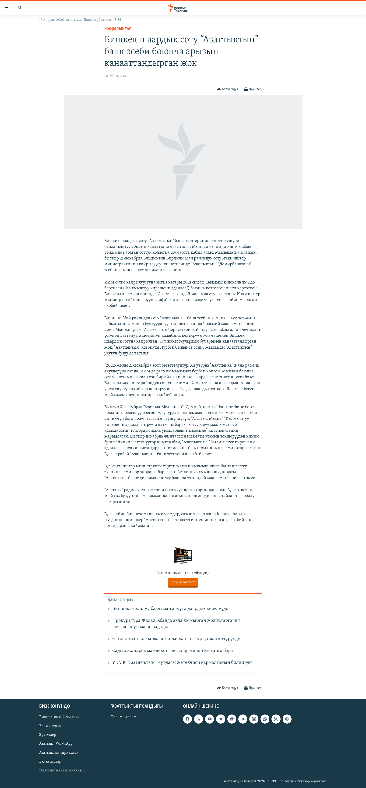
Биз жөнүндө (50, 726)
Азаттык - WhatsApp (56, 744)
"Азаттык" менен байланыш (62, 770)
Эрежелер (47, 735)
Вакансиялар (50, 761)
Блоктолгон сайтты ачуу (59, 717)
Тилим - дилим (123, 717)
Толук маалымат (183, 582)
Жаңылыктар (117, 29)
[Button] (227, 89)
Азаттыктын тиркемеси (59, 753)
